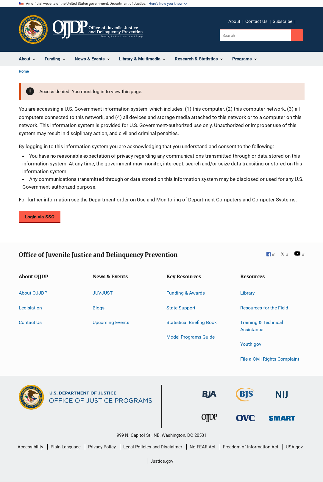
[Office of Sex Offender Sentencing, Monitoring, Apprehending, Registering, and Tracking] (282, 421)
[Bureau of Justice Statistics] (245, 403)
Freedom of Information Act (250, 447)
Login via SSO (39, 217)
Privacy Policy (102, 447)
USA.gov (294, 447)
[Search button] (297, 35)
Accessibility (30, 447)
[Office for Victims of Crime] (245, 422)
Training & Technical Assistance (261, 326)
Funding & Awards (185, 293)
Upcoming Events (111, 322)
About (234, 21)
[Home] (98, 29)
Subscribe (282, 21)
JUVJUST (103, 293)
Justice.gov (161, 461)
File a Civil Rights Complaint (269, 359)
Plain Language (66, 447)
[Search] (256, 35)
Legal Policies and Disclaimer (152, 447)
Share (304, 25)
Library (247, 293)
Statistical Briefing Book (191, 322)
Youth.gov (250, 344)
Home (24, 71)
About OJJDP (33, 293)
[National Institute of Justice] (282, 399)
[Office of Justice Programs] (33, 29)
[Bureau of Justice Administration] (209, 399)
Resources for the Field (264, 307)
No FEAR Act (203, 447)
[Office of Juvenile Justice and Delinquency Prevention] (209, 423)
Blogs (98, 307)
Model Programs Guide (190, 337)
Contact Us (256, 21)
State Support (180, 307)
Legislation (30, 307)
